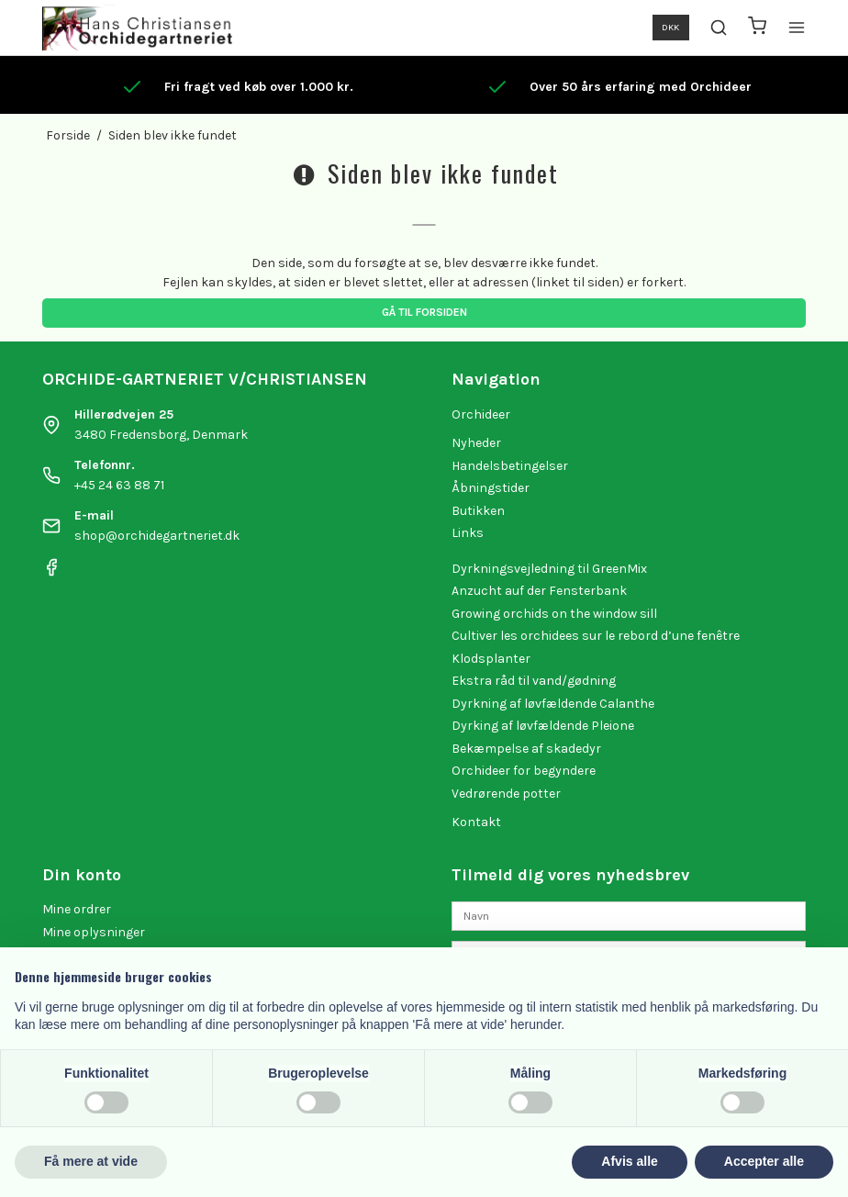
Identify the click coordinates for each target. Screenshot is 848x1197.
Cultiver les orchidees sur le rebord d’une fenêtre (596, 635)
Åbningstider (491, 488)
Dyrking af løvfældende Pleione (543, 725)
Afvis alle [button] (629, 1161)
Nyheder (476, 443)
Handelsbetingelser (510, 466)
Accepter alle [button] (764, 1161)
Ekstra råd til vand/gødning (534, 680)
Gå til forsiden (424, 312)
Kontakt (476, 822)
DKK (670, 27)
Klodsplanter (491, 658)
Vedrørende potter (506, 793)
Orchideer (481, 414)
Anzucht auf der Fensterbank (539, 590)
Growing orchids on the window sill (554, 613)
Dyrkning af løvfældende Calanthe (553, 703)
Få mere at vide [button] (91, 1161)
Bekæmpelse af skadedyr (526, 748)
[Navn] (629, 915)
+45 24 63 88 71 (119, 485)
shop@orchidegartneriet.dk (157, 535)
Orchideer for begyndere (524, 770)
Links (468, 533)
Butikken (478, 511)
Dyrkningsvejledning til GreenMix (549, 568)
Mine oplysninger (93, 932)
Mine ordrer (76, 909)
